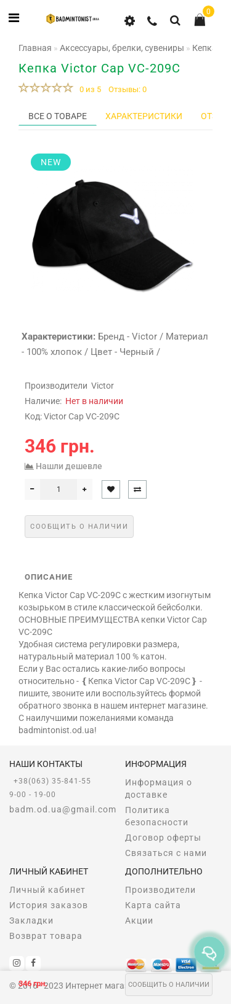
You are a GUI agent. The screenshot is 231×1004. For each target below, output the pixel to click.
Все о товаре (57, 116)
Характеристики (143, 116)
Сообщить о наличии (168, 985)
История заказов (48, 905)
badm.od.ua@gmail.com (58, 809)
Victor (102, 386)
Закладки (31, 920)
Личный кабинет (47, 890)
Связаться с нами (166, 853)
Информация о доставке (158, 788)
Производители (160, 890)
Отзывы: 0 (127, 89)
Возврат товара (46, 936)
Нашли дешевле (69, 466)
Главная (35, 48)
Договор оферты (163, 838)
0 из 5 (88, 89)
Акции (139, 920)
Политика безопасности (156, 816)
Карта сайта (153, 905)
